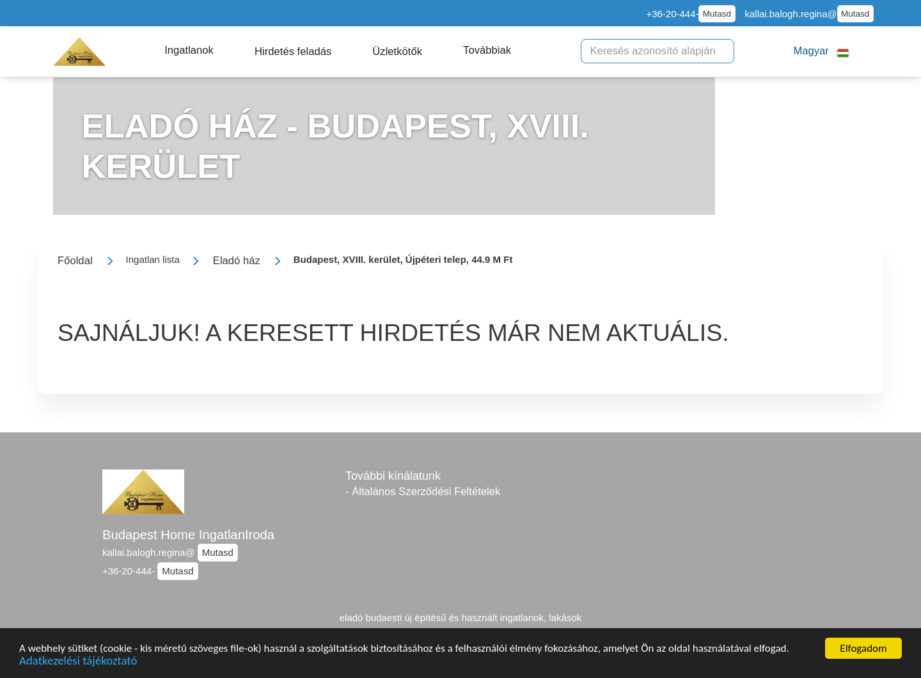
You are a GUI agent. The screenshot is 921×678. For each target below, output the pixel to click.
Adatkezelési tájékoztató (78, 663)
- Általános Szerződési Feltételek (422, 491)
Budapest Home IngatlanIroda (188, 535)
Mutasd (717, 14)
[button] (189, 50)
